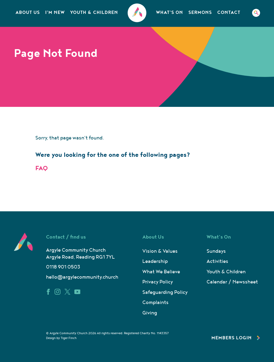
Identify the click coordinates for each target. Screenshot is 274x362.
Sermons (200, 12)
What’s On (169, 12)
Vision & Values (160, 251)
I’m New (55, 12)
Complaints (155, 302)
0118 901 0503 (63, 267)
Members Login (235, 338)
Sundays (216, 251)
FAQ (41, 168)
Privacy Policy (157, 282)
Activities (217, 261)
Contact (228, 12)
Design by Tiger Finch (61, 338)
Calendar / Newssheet (232, 282)
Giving (149, 313)
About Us (28, 12)
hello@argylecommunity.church (82, 277)
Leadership (155, 261)
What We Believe (161, 272)
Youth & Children (94, 12)
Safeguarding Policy (165, 292)
